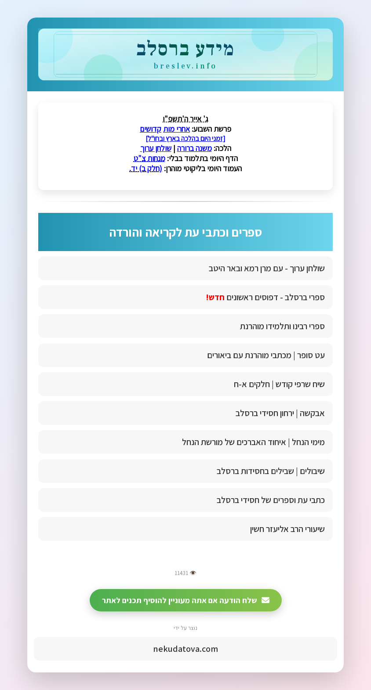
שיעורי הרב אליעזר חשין (287, 529)
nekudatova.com (185, 648)
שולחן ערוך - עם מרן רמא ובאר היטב (267, 268)
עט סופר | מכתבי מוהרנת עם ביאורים (266, 355)
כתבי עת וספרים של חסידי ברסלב (271, 500)
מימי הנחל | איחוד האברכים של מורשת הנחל (253, 442)
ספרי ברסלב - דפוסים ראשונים (265, 297)
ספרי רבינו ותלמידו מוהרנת (282, 326)
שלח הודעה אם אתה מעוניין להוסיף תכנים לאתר (185, 600)
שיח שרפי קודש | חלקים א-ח (279, 384)
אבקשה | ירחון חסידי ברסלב (280, 413)
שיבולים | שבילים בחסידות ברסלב (271, 471)
